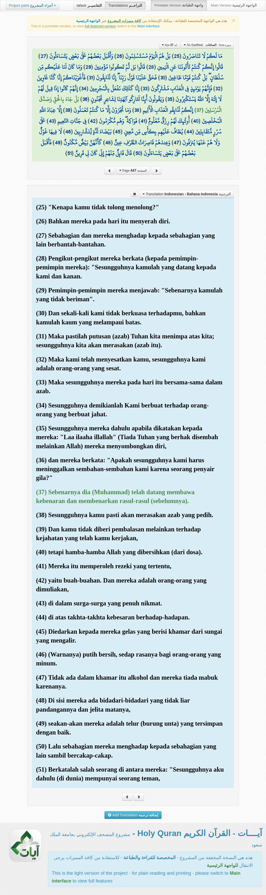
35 (169, 99)
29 (88, 67)
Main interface (148, 26)
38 (136, 110)
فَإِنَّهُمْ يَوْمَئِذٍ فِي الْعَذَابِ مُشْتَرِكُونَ (181, 88)
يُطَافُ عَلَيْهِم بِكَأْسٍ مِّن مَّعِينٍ (153, 131)
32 (218, 88)
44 (189, 131)
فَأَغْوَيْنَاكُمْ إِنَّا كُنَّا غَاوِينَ (61, 77)
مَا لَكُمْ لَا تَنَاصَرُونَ (202, 56)
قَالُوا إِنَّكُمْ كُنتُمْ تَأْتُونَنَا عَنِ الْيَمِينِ (190, 67)
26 (119, 56)
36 (84, 99)
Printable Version (179, 5)
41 (143, 121)
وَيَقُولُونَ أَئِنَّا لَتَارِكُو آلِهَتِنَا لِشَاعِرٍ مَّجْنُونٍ (127, 99)
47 (176, 142)
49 (57, 142)
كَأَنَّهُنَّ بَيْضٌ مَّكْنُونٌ (83, 142)
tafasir (89, 5)
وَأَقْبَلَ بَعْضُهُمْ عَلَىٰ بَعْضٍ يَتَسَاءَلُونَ (81, 56)
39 (67, 110)
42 (93, 121)
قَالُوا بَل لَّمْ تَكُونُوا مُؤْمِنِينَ (119, 67)
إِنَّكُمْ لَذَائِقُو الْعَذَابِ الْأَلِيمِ (168, 110)
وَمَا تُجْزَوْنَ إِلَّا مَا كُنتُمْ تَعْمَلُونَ (102, 110)
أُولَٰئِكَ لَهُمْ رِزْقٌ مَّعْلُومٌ (169, 121)
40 (195, 121)
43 (51, 121)
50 (137, 153)
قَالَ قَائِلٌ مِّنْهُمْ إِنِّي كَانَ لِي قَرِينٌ (103, 153)
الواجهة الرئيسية (88, 21)
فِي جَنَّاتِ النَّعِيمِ (72, 121)
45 (117, 131)
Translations (125, 5)
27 (43, 56)
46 (68, 131)
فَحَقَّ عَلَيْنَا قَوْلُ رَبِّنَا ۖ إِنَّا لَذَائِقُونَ (126, 77)
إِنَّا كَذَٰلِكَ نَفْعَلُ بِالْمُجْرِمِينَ (114, 88)
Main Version (234, 5)
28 (151, 67)
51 (69, 153)
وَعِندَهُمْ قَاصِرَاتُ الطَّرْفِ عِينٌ (142, 142)
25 (176, 56)
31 (91, 77)
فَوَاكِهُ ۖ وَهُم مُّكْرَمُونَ (118, 121)
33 (145, 88)
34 (83, 88)
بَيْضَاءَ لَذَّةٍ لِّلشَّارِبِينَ (92, 131)
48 (108, 142)
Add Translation (133, 815)
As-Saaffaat (207, 45)
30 (162, 77)
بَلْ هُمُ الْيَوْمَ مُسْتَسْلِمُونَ (147, 56)
